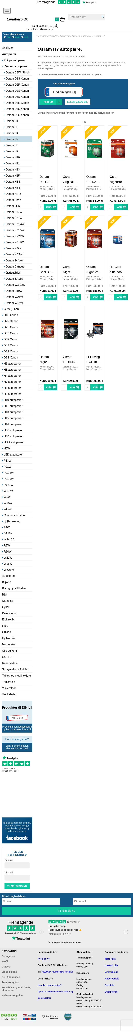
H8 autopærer (12, 387)
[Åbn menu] (7, 11)
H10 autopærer (13, 400)
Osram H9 (12, 151)
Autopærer (9, 54)
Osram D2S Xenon (17, 90)
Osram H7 (12, 139)
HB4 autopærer (13, 436)
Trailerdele (8, 681)
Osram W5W (13, 248)
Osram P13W (14, 212)
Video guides (9, 971)
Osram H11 (13, 163)
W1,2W (8, 490)
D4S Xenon (11, 345)
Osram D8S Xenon (17, 114)
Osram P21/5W (15, 230)
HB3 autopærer (13, 430)
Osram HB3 (13, 181)
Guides (6, 632)
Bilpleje (6, 582)
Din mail (9, 872)
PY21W (8, 484)
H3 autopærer (12, 369)
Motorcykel (8, 644)
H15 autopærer (13, 418)
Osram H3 (12, 127)
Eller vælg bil (77, 101)
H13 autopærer (13, 412)
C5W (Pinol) (11, 309)
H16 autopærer (13, 424)
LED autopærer (13, 454)
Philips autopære (14, 60)
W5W (7, 497)
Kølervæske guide (12, 995)
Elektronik (8, 619)
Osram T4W (13, 272)
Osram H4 (12, 133)
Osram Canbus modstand (15, 267)
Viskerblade (9, 688)
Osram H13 (13, 169)
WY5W (8, 503)
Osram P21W (14, 218)
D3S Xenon (11, 333)
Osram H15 (13, 175)
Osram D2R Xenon (17, 84)
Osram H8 (12, 145)
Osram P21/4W (15, 224)
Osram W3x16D (15, 284)
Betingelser (8, 956)
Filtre (5, 625)
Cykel (5, 607)
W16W (8, 563)
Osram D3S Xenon (17, 96)
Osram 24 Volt (14, 260)
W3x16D (9, 539)
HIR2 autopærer (14, 442)
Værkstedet (9, 694)
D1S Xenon (11, 315)
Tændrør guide (10, 982)
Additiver (7, 47)
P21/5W (9, 478)
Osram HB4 (13, 187)
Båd (4, 594)
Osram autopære (16, 66)
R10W (7, 551)
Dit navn (9, 860)
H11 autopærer (13, 406)
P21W (7, 466)
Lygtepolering (12, 521)
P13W (7, 460)
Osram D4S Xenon (17, 108)
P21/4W (9, 472)
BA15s (8, 533)
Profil (5, 961)
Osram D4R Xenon (17, 102)
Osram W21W (14, 296)
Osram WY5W (14, 254)
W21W (8, 557)
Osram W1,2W (15, 242)
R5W (7, 545)
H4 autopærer (12, 375)
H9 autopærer (12, 393)
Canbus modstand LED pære (15, 516)
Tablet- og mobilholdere (16, 675)
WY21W (9, 569)
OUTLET (7, 656)
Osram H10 (13, 157)
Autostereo (8, 575)
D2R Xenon (11, 321)
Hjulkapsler (9, 638)
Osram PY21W (15, 236)
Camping (7, 600)
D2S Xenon (11, 327)
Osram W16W (14, 302)
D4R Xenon (11, 339)
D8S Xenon (11, 357)
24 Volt (8, 509)
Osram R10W (14, 290)
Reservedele (10, 663)
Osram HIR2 (13, 193)
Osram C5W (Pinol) (18, 72)
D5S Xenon (11, 351)
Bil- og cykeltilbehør (14, 588)
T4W (7, 527)
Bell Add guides (11, 977)
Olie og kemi (9, 650)
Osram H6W (13, 199)
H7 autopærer (12, 381)
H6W (7, 448)
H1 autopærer (12, 363)
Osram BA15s (14, 278)
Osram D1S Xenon (17, 78)
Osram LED (13, 205)
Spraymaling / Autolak (15, 669)
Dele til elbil (9, 613)
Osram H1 (12, 121)
